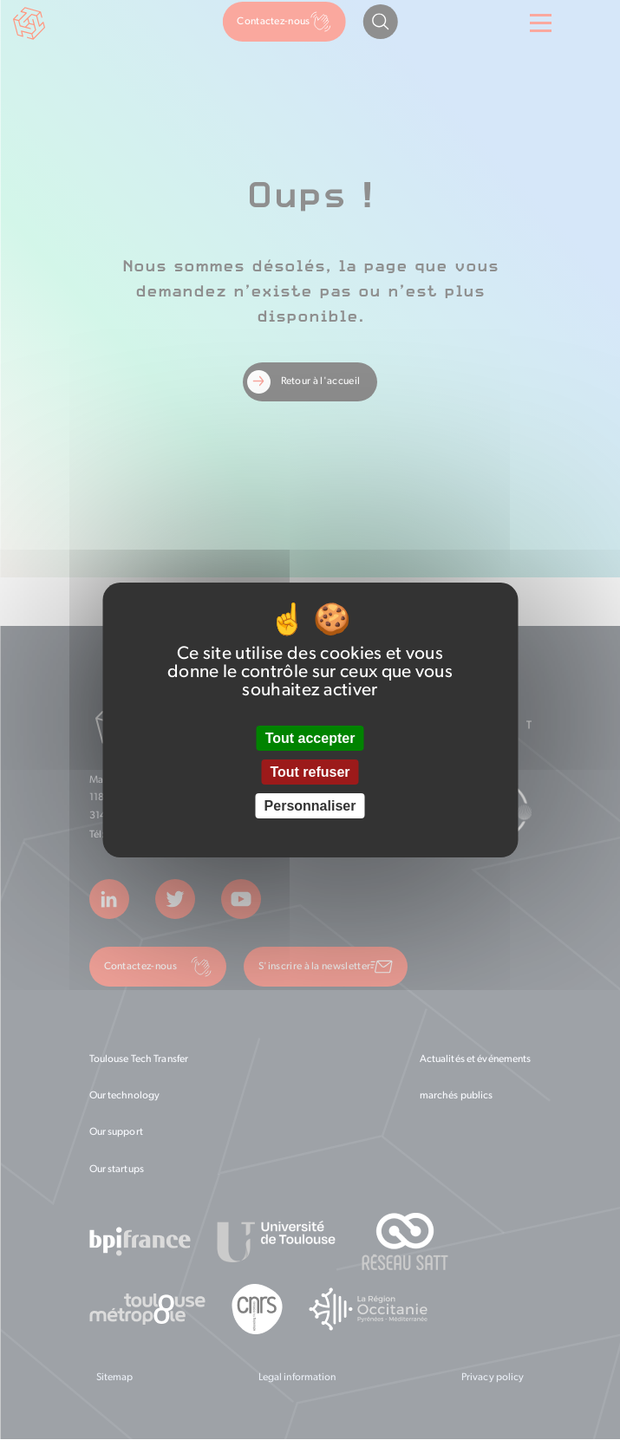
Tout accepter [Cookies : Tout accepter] (310, 738)
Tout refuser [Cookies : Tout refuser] (309, 772)
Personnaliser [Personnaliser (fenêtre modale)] (310, 805)
